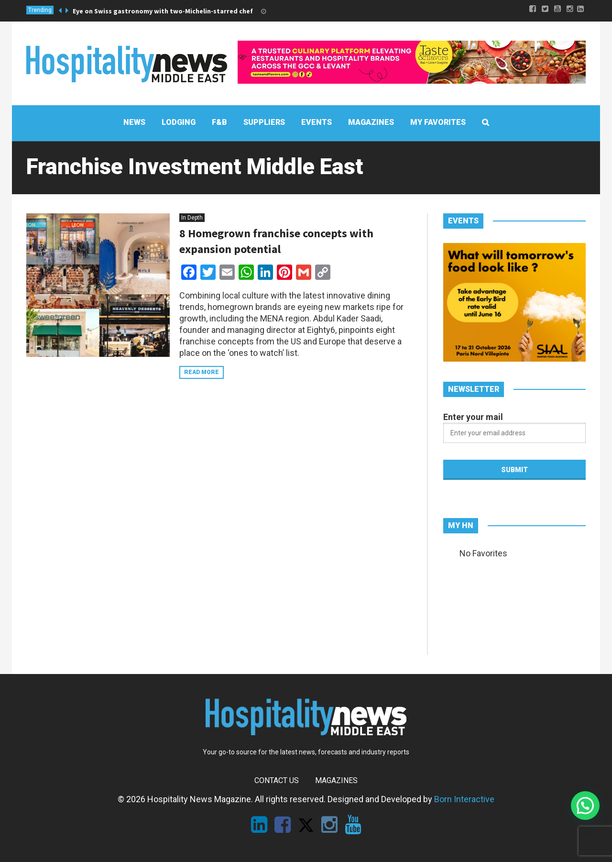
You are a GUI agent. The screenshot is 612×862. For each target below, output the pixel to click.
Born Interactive (464, 799)
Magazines (336, 780)
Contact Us (276, 780)
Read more (201, 372)
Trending (40, 10)
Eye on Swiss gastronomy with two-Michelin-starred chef (163, 11)
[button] (585, 805)
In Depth (192, 217)
